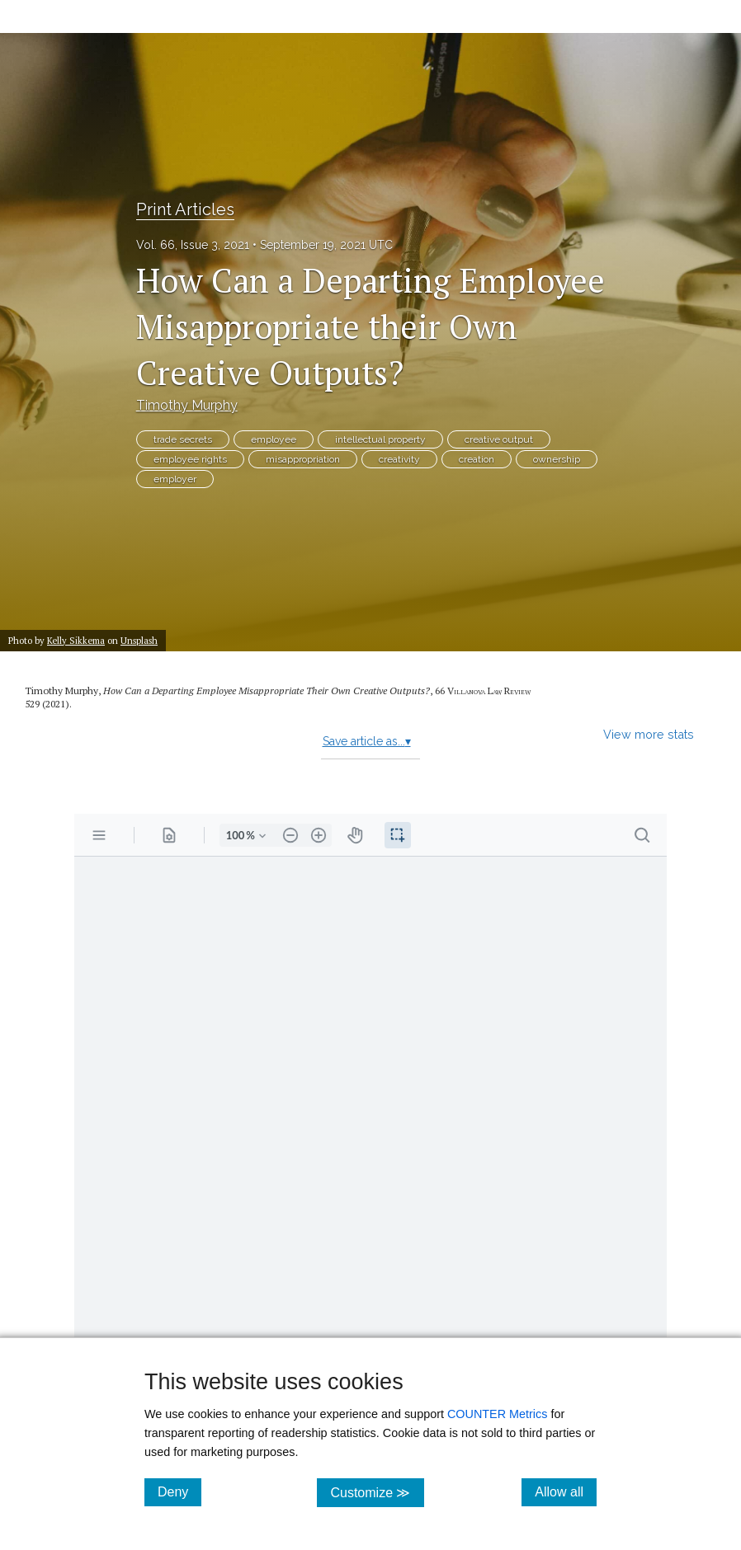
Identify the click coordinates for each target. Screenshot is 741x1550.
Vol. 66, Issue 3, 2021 (192, 244)
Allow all (566, 1491)
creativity (399, 459)
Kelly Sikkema (76, 640)
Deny (179, 1491)
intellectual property (380, 439)
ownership (556, 459)
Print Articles (185, 209)
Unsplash (139, 640)
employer (174, 479)
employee (273, 439)
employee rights (190, 459)
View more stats (648, 734)
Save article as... (367, 741)
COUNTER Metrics (497, 1414)
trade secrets (182, 439)
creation (476, 459)
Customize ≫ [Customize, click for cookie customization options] (376, 1492)
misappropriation (303, 459)
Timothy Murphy (187, 405)
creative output (499, 439)
